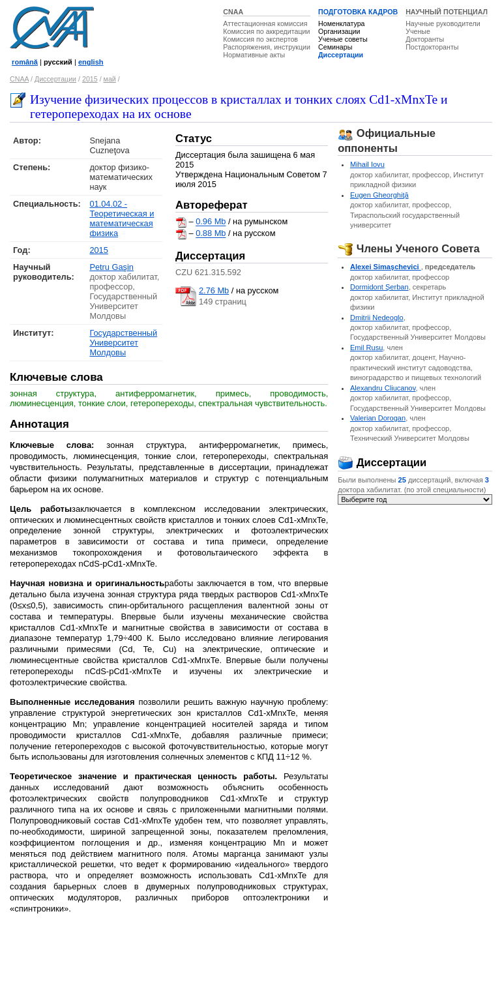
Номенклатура (341, 23)
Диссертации (340, 55)
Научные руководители (443, 23)
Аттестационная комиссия (265, 23)
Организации (339, 31)
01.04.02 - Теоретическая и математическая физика (121, 218)
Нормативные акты (254, 55)
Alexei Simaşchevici (385, 267)
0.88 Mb (211, 234)
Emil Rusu (366, 347)
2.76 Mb (214, 290)
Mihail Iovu (367, 164)
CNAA (233, 12)
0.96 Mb (211, 222)
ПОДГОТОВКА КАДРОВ (358, 12)
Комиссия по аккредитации (266, 31)
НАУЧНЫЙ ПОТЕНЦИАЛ (447, 12)
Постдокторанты (432, 47)
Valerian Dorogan (378, 418)
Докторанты (425, 39)
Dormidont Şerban (379, 287)
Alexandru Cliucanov (383, 388)
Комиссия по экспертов (260, 39)
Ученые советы (343, 39)
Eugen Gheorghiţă (379, 195)
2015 (90, 79)
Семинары (335, 47)
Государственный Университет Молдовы (123, 342)
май (110, 79)
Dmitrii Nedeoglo (377, 317)
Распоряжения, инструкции (266, 47)
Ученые (418, 31)
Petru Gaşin (111, 267)
